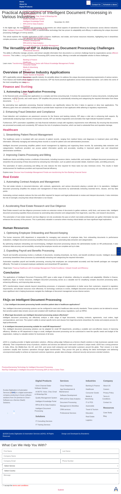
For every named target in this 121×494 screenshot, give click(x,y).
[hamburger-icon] (88, 3)
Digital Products (26, 7)
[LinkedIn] (7, 413)
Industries (23, 55)
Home (21, 2)
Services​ (23, 33)
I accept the (16, 485)
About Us (23, 4)
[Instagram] (11, 413)
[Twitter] (14, 413)
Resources (24, 87)
